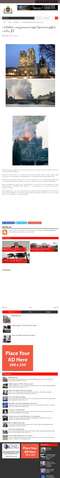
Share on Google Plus (34, 223)
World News (16, 35)
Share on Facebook (8, 223)
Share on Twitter (21, 223)
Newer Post (4, 295)
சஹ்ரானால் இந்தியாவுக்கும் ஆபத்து (16, 411)
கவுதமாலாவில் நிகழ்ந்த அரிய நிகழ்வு (16, 385)
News (12, 35)
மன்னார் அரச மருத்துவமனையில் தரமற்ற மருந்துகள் (23, 323)
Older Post (56, 295)
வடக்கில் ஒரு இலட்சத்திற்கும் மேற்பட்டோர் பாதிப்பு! (20, 424)
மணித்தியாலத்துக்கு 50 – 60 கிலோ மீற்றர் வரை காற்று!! (23, 314)
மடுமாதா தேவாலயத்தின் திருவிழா (16, 417)
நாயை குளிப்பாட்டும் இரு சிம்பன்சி (16, 398)
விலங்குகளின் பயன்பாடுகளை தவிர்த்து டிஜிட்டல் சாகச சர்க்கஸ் (22, 391)
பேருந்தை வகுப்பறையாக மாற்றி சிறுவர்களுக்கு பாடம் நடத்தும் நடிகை (24, 404)
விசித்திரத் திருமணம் (16, 304)
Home (30, 295)
